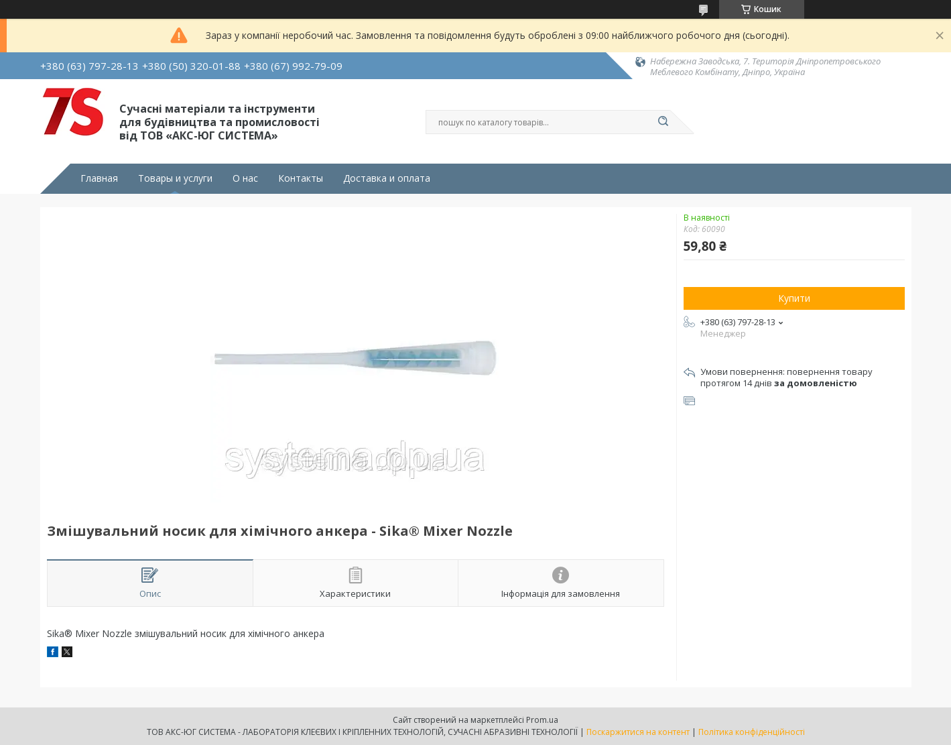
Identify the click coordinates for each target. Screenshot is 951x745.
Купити (794, 298)
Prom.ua (542, 720)
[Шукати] (663, 122)
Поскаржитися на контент (638, 732)
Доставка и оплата (386, 178)
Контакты (300, 178)
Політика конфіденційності (751, 732)
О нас (245, 178)
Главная (99, 178)
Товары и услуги (175, 178)
